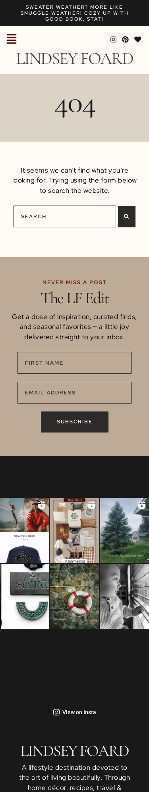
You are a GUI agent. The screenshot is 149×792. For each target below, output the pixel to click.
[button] (11, 39)
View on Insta (74, 712)
